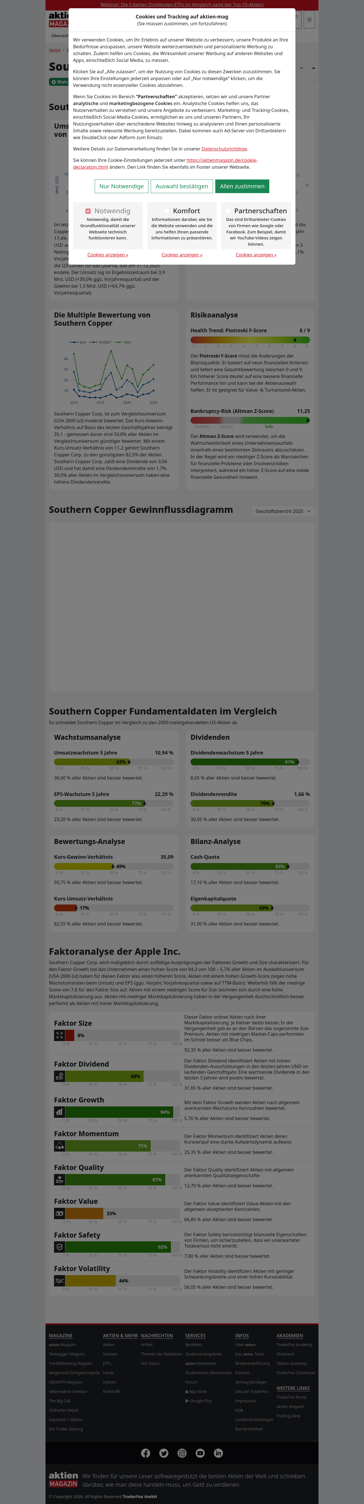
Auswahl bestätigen (182, 186)
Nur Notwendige (122, 186)
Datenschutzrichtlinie (224, 149)
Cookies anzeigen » (108, 255)
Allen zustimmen (242, 186)
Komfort (186, 210)
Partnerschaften (260, 210)
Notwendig (112, 210)
